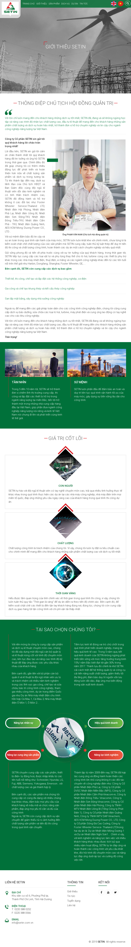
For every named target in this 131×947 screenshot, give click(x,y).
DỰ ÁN (74, 3)
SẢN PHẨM (54, 3)
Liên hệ (71, 905)
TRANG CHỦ (29, 3)
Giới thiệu (72, 891)
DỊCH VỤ (65, 3)
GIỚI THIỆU (41, 3)
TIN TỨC (84, 3)
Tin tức (71, 896)
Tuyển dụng (73, 900)
